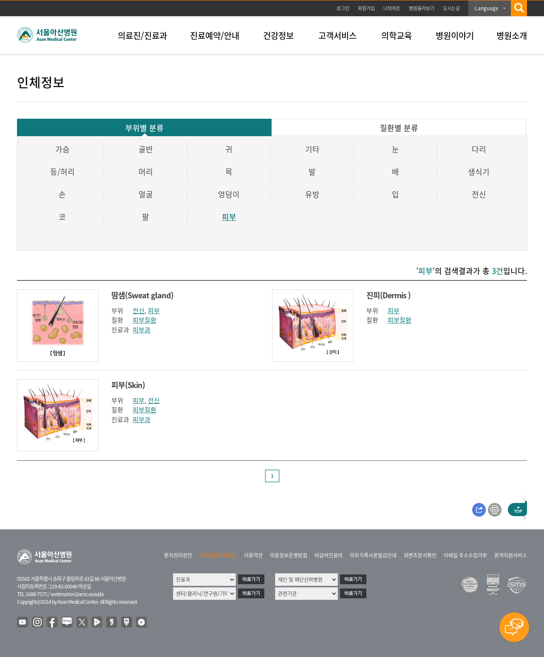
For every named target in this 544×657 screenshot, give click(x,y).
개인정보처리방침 (218, 555)
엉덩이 (229, 194)
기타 (312, 149)
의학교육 (396, 35)
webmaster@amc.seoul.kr (77, 594)
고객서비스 (337, 35)
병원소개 (511, 35)
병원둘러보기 (421, 8)
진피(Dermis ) (388, 295)
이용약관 (253, 555)
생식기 (479, 171)
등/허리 (62, 171)
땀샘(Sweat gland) (142, 295)
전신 (479, 194)
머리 (146, 171)
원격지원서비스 (510, 555)
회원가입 (366, 8)
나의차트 (391, 8)
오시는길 (451, 8)
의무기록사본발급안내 (373, 555)
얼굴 (146, 194)
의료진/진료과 (142, 35)
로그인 (343, 8)
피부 (229, 217)
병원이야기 (455, 35)
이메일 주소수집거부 (465, 555)
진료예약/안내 (214, 35)
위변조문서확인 (420, 555)
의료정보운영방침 (288, 555)
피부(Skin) (128, 385)
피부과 (141, 329)
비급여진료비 (328, 555)
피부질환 (144, 320)
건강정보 (278, 35)
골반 (146, 149)
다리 (479, 149)
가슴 (62, 149)
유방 (312, 194)
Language (487, 8)
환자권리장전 (178, 555)
